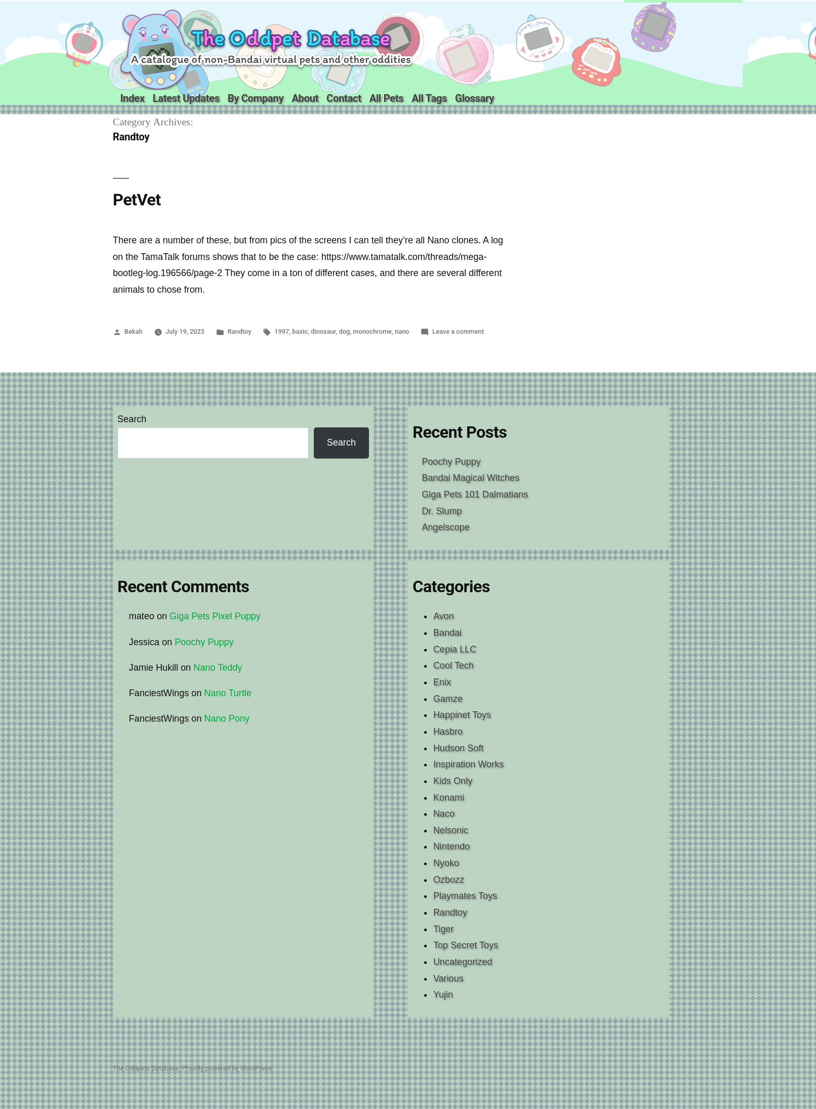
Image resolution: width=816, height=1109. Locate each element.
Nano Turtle (227, 693)
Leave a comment (458, 331)
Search (132, 419)
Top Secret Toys (465, 945)
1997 (281, 331)
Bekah (133, 331)
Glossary (474, 99)
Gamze (448, 699)
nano (402, 331)
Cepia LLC (454, 649)
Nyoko (446, 863)
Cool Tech (453, 665)
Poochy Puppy (451, 461)
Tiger (443, 929)
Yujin (443, 994)
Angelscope (445, 527)
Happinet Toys (462, 715)
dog (344, 331)
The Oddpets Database (146, 1068)
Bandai (447, 633)
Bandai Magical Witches (470, 478)
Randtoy (239, 331)
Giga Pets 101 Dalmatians (475, 494)
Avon (443, 616)
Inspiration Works (468, 764)
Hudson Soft (458, 748)
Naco (443, 813)
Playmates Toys (465, 896)
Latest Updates (185, 99)
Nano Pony (226, 718)
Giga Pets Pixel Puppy (215, 616)
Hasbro (448, 731)
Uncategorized (462, 962)
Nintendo (451, 846)
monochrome (372, 331)
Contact (343, 99)
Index (132, 99)
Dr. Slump (442, 511)
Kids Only (452, 781)
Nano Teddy (218, 667)
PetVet (137, 200)
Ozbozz (448, 880)
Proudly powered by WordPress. (227, 1068)
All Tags (429, 99)
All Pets (386, 99)
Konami (448, 797)
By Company (255, 99)
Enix (442, 682)
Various (448, 978)
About (304, 99)
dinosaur (323, 331)
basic (300, 331)
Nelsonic (450, 830)
